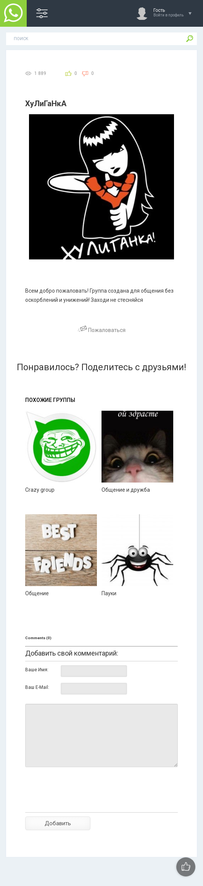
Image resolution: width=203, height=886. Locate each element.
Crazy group (40, 490)
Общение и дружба (126, 490)
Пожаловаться (102, 330)
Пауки (109, 593)
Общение (37, 593)
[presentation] (83, 803)
